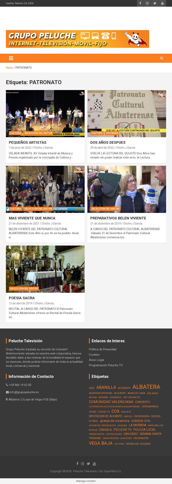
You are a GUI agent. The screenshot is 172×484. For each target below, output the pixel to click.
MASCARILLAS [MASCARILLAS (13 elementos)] (155, 425)
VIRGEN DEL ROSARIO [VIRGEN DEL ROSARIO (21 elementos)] (138, 443)
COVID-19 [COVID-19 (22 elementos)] (104, 411)
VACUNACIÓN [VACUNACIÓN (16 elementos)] (141, 438)
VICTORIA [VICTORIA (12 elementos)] (119, 444)
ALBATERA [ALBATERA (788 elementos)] (146, 387)
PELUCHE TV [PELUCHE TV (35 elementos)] (123, 430)
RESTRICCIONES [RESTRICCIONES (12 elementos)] (114, 434)
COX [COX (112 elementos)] (115, 411)
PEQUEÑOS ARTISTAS (27, 142)
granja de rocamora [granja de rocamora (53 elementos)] (114, 421)
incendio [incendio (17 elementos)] (122, 425)
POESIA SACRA (22, 298)
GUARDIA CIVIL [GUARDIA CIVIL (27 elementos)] (141, 421)
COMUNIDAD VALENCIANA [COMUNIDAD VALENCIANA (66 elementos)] (111, 402)
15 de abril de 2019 (20, 303)
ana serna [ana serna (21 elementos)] (152, 393)
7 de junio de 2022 (20, 147)
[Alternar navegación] (11, 58)
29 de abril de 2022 (102, 147)
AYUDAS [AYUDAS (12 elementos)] (93, 397)
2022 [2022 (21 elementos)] (91, 387)
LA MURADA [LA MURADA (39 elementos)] (137, 425)
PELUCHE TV (29, 17)
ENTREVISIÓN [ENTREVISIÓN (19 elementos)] (141, 416)
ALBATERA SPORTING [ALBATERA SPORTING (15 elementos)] (100, 393)
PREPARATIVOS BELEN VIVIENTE (118, 218)
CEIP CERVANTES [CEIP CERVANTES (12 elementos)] (131, 397)
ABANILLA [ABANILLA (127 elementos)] (106, 387)
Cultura (15, 133)
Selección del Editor (38, 133)
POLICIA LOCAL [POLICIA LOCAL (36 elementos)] (144, 430)
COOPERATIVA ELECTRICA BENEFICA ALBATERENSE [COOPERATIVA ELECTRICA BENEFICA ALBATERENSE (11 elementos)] (114, 406)
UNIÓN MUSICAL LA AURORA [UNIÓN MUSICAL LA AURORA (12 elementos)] (117, 438)
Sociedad (112, 133)
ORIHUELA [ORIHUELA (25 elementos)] (105, 429)
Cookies (94, 354)
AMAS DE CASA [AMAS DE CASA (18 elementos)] (136, 393)
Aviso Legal (96, 360)
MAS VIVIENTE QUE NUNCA (32, 218)
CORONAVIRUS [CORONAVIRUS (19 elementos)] (149, 406)
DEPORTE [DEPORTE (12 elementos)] (126, 412)
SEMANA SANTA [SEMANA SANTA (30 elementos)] (150, 434)
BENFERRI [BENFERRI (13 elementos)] (103, 397)
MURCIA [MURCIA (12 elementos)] (93, 430)
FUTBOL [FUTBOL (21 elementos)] (93, 421)
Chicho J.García (43, 147)
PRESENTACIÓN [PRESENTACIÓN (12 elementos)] (96, 434)
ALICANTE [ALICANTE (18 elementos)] (120, 393)
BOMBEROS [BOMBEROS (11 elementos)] (115, 397)
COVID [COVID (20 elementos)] (92, 411)
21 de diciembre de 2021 (24, 223)
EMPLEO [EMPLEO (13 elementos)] (128, 416)
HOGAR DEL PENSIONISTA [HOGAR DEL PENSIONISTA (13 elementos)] (102, 425)
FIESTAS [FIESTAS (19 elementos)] (155, 416)
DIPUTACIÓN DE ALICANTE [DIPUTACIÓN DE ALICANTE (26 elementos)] (105, 416)
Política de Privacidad (102, 349)
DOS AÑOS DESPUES (108, 142)
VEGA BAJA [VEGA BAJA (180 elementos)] (101, 443)
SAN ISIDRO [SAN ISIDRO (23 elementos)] (131, 433)
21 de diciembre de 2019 (105, 223)
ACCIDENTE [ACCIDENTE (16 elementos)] (124, 388)
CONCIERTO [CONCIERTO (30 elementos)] (142, 402)
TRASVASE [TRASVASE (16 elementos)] (95, 438)
